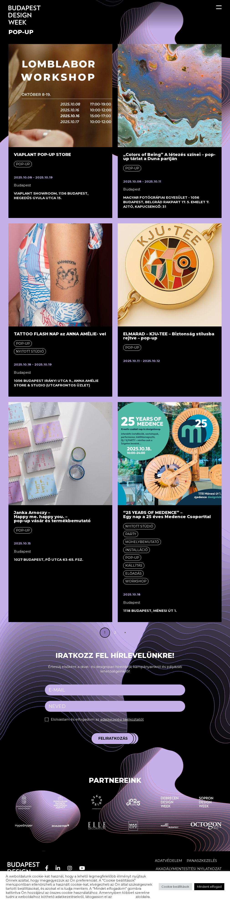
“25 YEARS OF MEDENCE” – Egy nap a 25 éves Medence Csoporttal (167, 514)
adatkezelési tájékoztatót (122, 719)
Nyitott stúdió (30, 351)
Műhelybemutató (142, 542)
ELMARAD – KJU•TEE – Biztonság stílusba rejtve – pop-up (168, 336)
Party (130, 534)
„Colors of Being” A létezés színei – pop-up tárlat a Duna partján (169, 156)
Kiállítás (133, 565)
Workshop (135, 581)
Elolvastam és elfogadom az (97, 719)
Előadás (133, 573)
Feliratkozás (113, 738)
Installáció (136, 550)
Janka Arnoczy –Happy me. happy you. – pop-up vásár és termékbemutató (52, 516)
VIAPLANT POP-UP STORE (42, 154)
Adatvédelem (168, 860)
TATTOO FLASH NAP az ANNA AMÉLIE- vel (60, 333)
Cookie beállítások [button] (175, 886)
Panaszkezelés (202, 860)
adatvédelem (124, 897)
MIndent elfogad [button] (209, 886)
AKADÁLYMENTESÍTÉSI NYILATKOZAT (189, 869)
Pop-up (23, 164)
